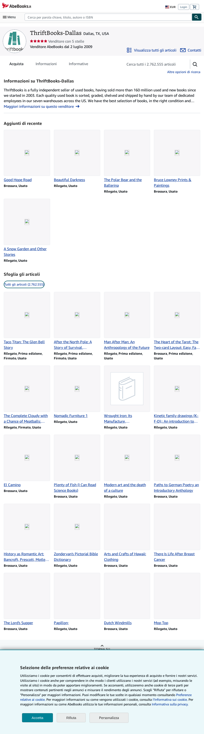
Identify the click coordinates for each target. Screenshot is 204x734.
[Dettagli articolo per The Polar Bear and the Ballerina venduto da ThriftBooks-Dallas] (127, 159)
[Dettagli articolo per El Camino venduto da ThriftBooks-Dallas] (27, 461)
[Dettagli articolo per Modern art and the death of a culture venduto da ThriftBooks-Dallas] (127, 464)
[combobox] (108, 17)
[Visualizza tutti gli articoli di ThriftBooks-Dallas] (151, 50)
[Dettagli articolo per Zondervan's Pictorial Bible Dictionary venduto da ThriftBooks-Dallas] (77, 533)
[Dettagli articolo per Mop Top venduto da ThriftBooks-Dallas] (177, 599)
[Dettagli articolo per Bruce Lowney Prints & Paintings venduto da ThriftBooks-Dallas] (177, 159)
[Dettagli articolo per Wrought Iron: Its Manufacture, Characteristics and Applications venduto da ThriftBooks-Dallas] (127, 394)
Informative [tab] (78, 64)
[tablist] (49, 64)
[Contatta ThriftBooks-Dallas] (190, 50)
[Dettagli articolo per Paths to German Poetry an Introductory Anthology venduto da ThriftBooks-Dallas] (177, 464)
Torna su (102, 649)
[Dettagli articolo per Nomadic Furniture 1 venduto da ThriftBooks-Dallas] (77, 391)
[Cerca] (196, 17)
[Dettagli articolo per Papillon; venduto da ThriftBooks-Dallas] (77, 599)
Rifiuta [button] (71, 718)
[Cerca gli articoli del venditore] (152, 64)
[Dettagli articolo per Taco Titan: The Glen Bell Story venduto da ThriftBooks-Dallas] (27, 321)
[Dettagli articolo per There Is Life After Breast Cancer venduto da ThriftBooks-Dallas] (177, 533)
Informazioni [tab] (46, 64)
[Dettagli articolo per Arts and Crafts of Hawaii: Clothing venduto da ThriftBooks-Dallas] (127, 533)
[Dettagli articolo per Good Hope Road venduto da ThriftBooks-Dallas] (27, 156)
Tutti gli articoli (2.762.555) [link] (24, 284)
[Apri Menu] (10, 17)
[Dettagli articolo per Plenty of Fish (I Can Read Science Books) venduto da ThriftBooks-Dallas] (77, 464)
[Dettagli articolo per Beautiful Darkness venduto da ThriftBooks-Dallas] (77, 156)
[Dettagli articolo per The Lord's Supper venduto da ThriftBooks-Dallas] (27, 599)
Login (183, 7)
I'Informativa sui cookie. (170, 699)
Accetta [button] (37, 718)
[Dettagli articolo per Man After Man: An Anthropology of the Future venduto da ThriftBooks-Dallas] (127, 321)
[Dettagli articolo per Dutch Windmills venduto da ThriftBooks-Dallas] (127, 599)
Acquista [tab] (16, 64)
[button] (195, 64)
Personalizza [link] (109, 717)
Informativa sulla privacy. (170, 704)
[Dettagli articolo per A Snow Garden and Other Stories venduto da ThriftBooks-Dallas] (27, 228)
